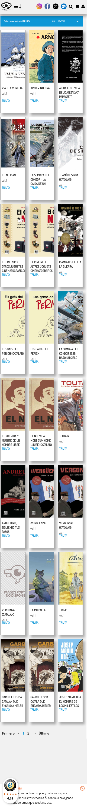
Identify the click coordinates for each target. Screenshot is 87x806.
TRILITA (6, 100)
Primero (8, 733)
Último (44, 733)
